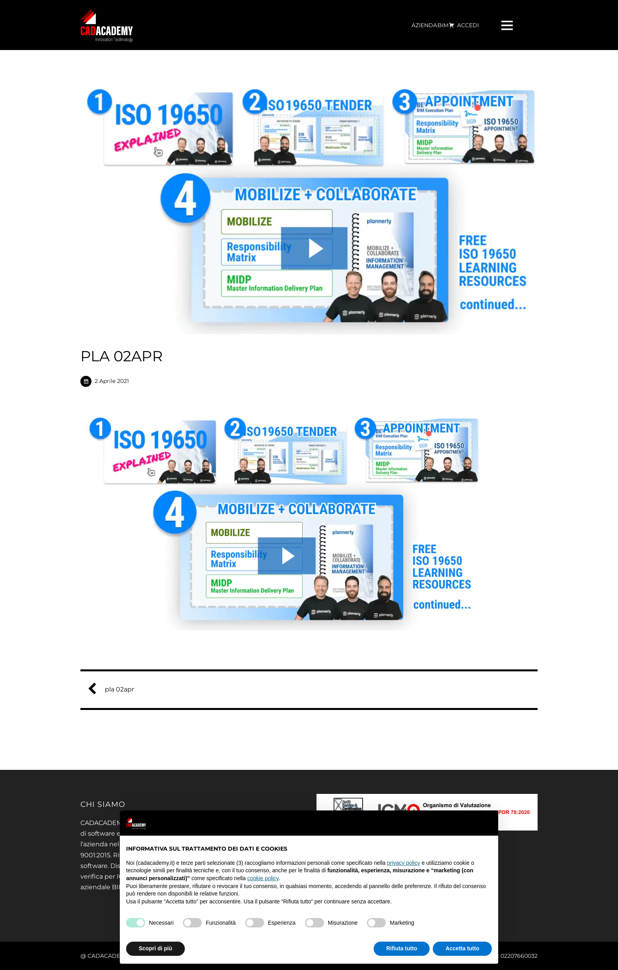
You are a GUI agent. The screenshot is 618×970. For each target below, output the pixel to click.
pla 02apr (114, 689)
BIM (443, 25)
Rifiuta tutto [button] (401, 948)
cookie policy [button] (262, 878)
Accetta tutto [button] (462, 948)
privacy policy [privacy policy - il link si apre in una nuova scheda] (403, 863)
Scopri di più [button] (155, 948)
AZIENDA (424, 25)
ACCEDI (468, 25)
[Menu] (508, 25)
